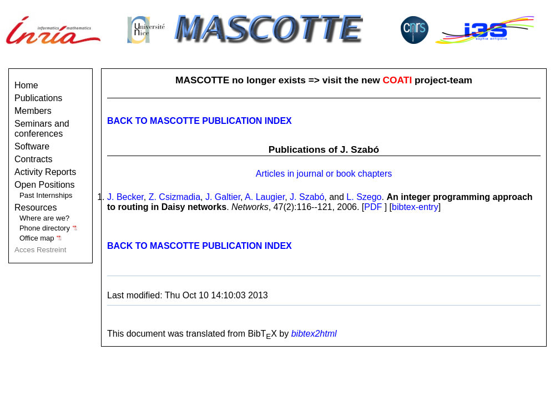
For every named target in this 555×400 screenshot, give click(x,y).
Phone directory (48, 228)
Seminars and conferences (41, 128)
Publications (38, 98)
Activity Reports (45, 172)
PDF (373, 207)
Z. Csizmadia (174, 197)
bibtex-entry (415, 207)
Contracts (33, 159)
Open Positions (44, 184)
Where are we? (44, 218)
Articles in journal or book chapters (324, 173)
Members (33, 111)
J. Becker (125, 197)
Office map (40, 238)
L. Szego (363, 197)
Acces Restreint (40, 250)
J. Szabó (307, 197)
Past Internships (46, 195)
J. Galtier (222, 197)
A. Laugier (265, 197)
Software (31, 146)
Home (26, 85)
